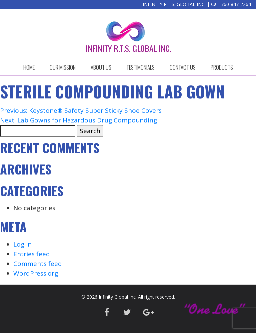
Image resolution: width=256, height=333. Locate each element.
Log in (22, 244)
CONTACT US (183, 67)
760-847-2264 (236, 4)
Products (222, 67)
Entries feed (31, 254)
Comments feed (37, 263)
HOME (29, 67)
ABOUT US (101, 67)
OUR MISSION (63, 67)
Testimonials (140, 67)
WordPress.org (35, 273)
